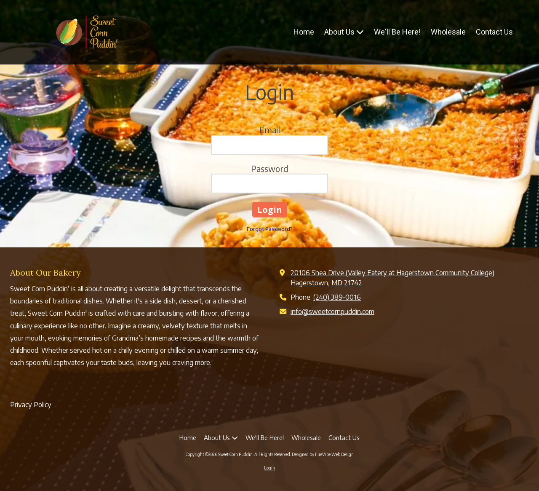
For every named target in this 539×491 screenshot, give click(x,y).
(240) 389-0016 (337, 296)
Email (269, 129)
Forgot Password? (269, 228)
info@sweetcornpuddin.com (332, 311)
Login (269, 467)
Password (269, 168)
